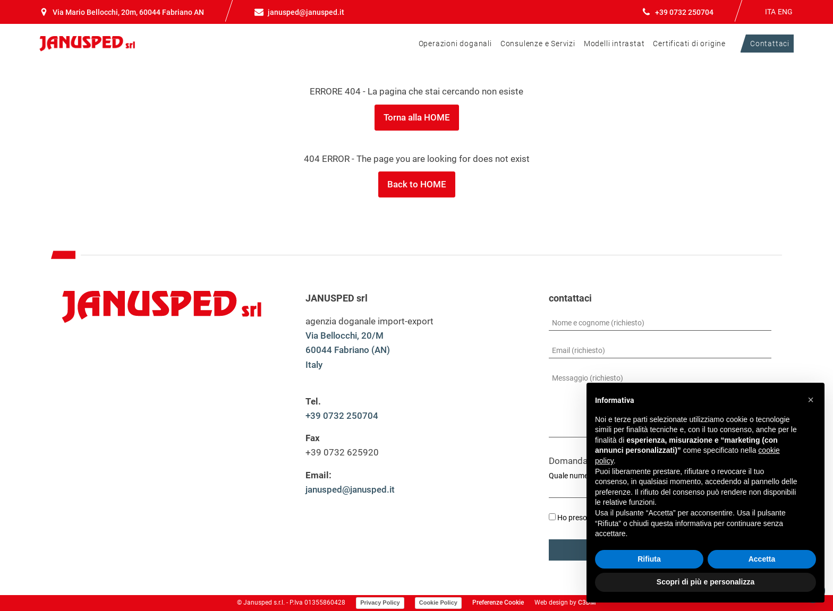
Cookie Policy (438, 602)
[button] (810, 399)
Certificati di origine (689, 43)
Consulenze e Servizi (537, 43)
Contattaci (769, 43)
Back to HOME (416, 184)
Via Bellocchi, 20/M (344, 335)
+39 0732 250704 (341, 415)
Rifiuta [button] (649, 559)
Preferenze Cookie (498, 602)
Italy (313, 364)
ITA (770, 11)
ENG (785, 11)
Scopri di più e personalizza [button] (705, 582)
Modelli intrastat (614, 43)
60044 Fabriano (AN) (347, 350)
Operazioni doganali (455, 43)
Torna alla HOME (417, 117)
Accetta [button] (762, 559)
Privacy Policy (380, 602)
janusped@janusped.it (350, 489)
